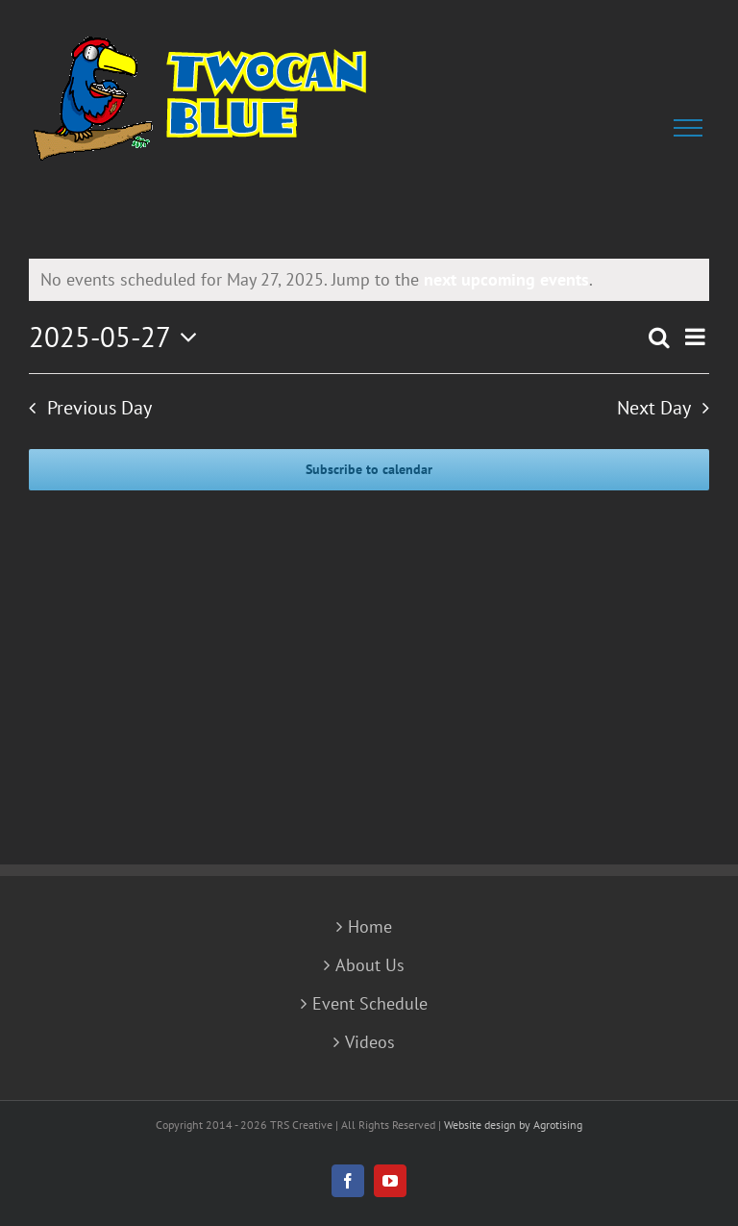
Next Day (654, 407)
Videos (370, 1042)
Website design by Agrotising (513, 1124)
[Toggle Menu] (691, 128)
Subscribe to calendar (369, 470)
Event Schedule (370, 1003)
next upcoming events (506, 279)
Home (370, 927)
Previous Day (99, 407)
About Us (370, 965)
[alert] (369, 280)
